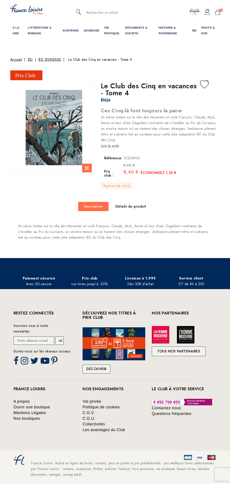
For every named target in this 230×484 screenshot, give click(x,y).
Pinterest (55, 362)
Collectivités (94, 424)
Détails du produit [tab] (131, 206)
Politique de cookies (101, 407)
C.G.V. (89, 413)
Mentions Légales (30, 413)
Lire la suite (110, 145)
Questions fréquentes (171, 413)
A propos (22, 401)
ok (60, 340)
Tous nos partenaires (178, 351)
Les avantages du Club (104, 430)
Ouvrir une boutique (32, 407)
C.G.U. (89, 418)
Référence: (112, 158)
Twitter (34, 362)
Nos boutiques (27, 418)
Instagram (25, 362)
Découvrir (96, 368)
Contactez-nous (166, 408)
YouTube (45, 362)
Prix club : (108, 173)
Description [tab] (93, 206)
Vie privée (92, 401)
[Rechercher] (134, 12)
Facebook (17, 362)
